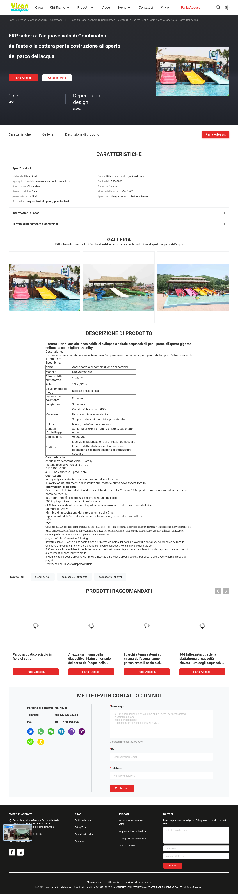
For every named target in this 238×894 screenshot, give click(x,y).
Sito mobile (113, 882)
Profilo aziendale (83, 820)
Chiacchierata (57, 78)
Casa (12, 20)
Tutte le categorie (127, 845)
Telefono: (116, 768)
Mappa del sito (94, 882)
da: (113, 749)
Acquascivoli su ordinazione (46, 20)
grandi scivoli (42, 576)
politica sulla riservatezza (138, 882)
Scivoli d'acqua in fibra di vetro (131, 822)
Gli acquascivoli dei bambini (132, 838)
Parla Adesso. (23, 78)
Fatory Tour (80, 827)
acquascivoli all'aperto (74, 576)
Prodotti (22, 20)
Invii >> (172, 865)
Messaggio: (118, 706)
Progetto (167, 7)
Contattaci (122, 788)
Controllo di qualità (84, 834)
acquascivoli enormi (110, 576)
